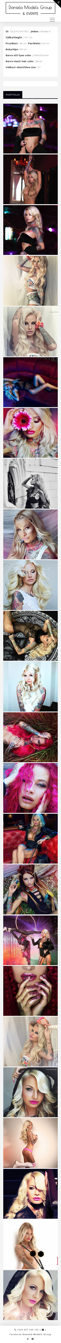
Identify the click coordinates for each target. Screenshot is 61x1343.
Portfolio (13, 94)
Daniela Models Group (37, 1334)
